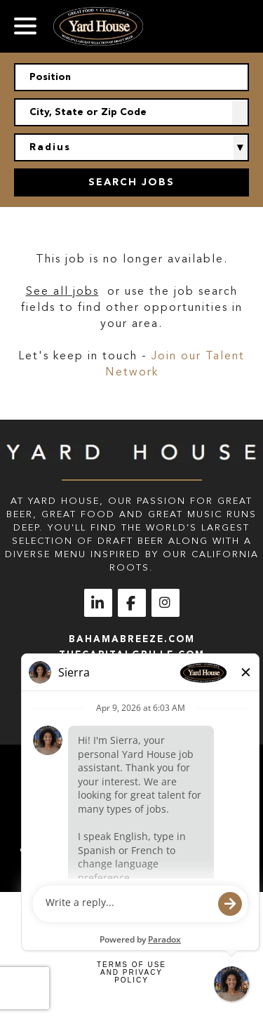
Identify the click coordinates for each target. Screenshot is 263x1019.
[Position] (131, 77)
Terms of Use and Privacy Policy (131, 972)
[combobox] (131, 112)
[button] (240, 112)
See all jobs (62, 291)
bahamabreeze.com (132, 639)
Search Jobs (131, 182)
